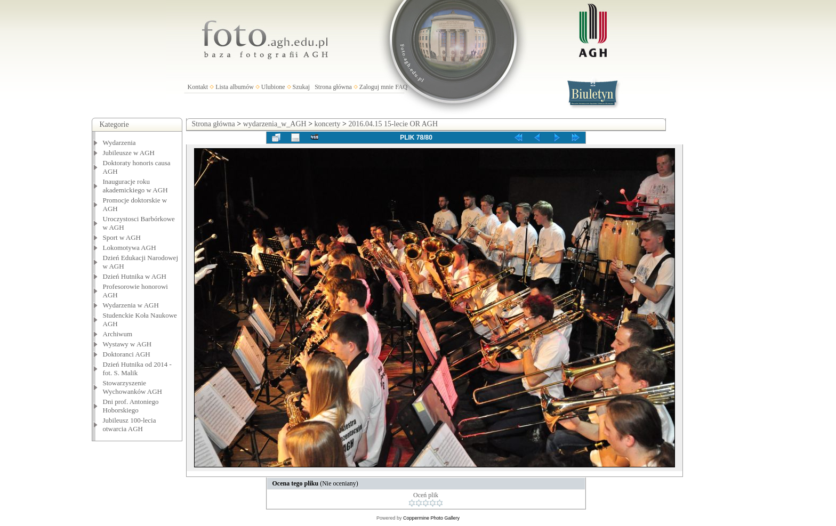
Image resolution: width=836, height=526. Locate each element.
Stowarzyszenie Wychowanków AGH (133, 387)
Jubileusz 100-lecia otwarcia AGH (129, 424)
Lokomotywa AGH (129, 248)
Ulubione (273, 87)
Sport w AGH (122, 237)
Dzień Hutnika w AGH (135, 276)
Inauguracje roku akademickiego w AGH (135, 185)
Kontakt (198, 87)
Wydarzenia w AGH (131, 305)
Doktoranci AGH (126, 354)
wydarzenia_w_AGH (275, 124)
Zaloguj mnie (376, 87)
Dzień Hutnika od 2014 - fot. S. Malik (137, 368)
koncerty (328, 124)
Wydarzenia (119, 143)
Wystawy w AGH (127, 344)
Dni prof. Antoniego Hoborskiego (131, 406)
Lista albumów (234, 87)
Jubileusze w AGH (129, 153)
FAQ (401, 87)
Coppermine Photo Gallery (431, 518)
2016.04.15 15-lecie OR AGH (393, 124)
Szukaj (301, 87)
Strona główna (333, 87)
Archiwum (118, 334)
